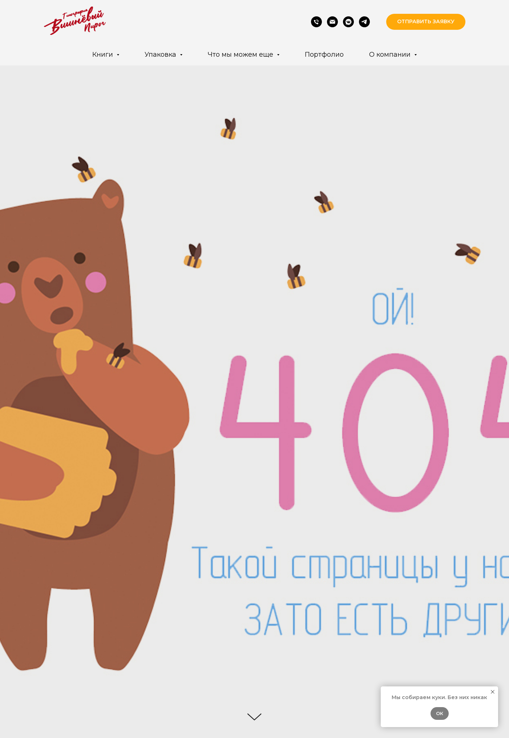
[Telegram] (364, 21)
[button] (425, 22)
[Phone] (316, 21)
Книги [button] (103, 55)
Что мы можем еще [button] (241, 55)
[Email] (332, 21)
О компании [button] (390, 55)
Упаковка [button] (161, 55)
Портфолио (324, 55)
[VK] (348, 21)
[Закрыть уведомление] (492, 691)
